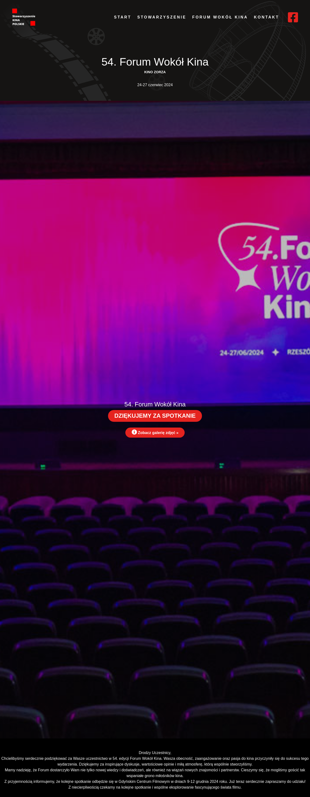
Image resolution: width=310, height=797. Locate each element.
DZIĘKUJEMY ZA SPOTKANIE (155, 415)
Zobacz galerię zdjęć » (155, 432)
